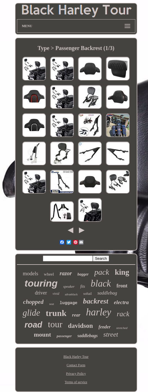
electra (121, 302)
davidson (80, 325)
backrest (96, 301)
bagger (83, 274)
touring (41, 283)
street (110, 334)
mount (42, 334)
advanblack (71, 294)
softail (87, 294)
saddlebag (107, 293)
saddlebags (88, 335)
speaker (68, 286)
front (121, 286)
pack (101, 272)
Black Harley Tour (76, 357)
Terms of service (76, 382)
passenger (64, 336)
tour (55, 324)
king (122, 272)
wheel (49, 274)
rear (76, 315)
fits (82, 286)
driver (41, 293)
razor (65, 273)
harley (98, 312)
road (33, 324)
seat (51, 304)
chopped (33, 301)
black (101, 283)
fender (105, 326)
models (30, 273)
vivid (56, 294)
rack (123, 314)
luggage (69, 303)
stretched (121, 328)
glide (31, 313)
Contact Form (76, 365)
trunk (56, 313)
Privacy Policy (76, 374)
